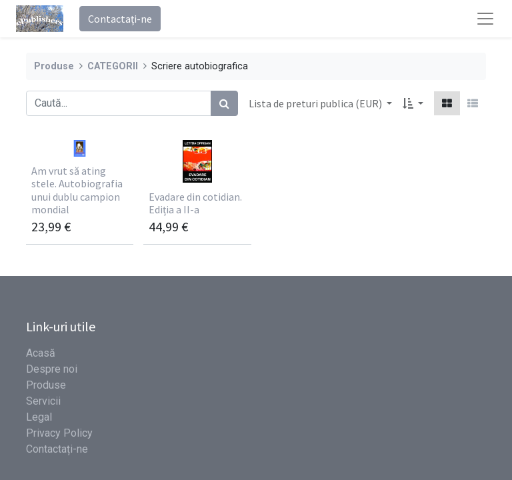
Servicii (43, 401)
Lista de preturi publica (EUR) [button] (316, 103)
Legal (39, 417)
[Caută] (224, 103)
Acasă (40, 353)
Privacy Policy (59, 433)
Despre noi (51, 369)
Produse (54, 66)
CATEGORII (112, 66)
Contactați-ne (120, 18)
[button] (413, 103)
